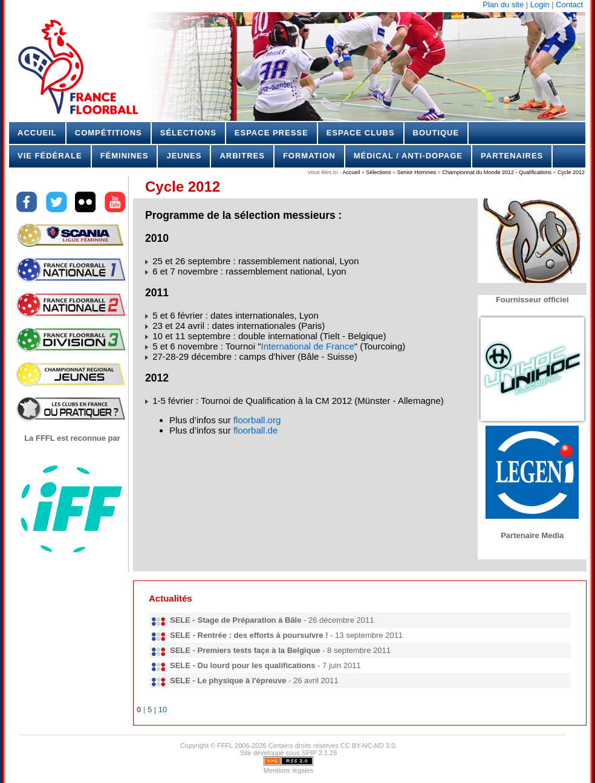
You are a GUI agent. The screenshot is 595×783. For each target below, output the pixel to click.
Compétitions (108, 132)
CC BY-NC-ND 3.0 (367, 745)
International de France (307, 346)
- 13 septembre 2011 (286, 635)
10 (162, 709)
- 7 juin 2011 (265, 665)
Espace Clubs (361, 132)
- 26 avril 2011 (254, 680)
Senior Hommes (417, 172)
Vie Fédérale (50, 155)
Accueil (37, 132)
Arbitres (241, 155)
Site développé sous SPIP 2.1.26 (288, 752)
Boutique (436, 132)
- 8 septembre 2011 (280, 650)
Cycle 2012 (570, 172)
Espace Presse (271, 132)
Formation (309, 155)
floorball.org (257, 420)
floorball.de (255, 430)
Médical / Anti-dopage (408, 155)
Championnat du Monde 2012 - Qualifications (496, 172)
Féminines (124, 155)
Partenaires (512, 155)
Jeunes (183, 155)
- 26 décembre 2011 (272, 620)
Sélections (188, 132)
